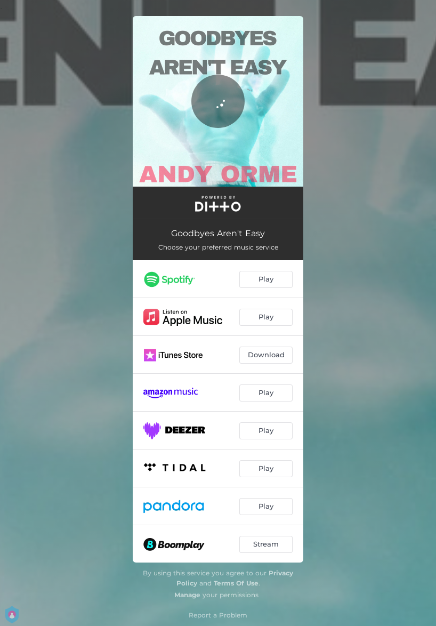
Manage (187, 595)
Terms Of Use (236, 583)
